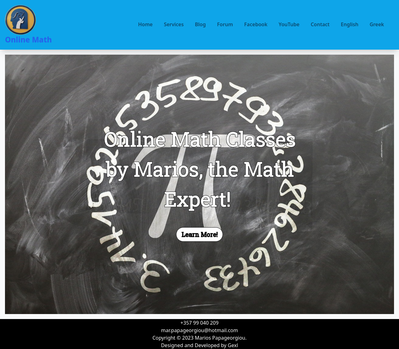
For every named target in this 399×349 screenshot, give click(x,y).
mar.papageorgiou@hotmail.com (199, 330)
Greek (377, 24)
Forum (225, 24)
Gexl (233, 345)
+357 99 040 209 (199, 322)
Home (145, 24)
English (349, 24)
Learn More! (199, 234)
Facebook (255, 24)
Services (174, 24)
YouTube (289, 24)
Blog (200, 24)
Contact (320, 24)
